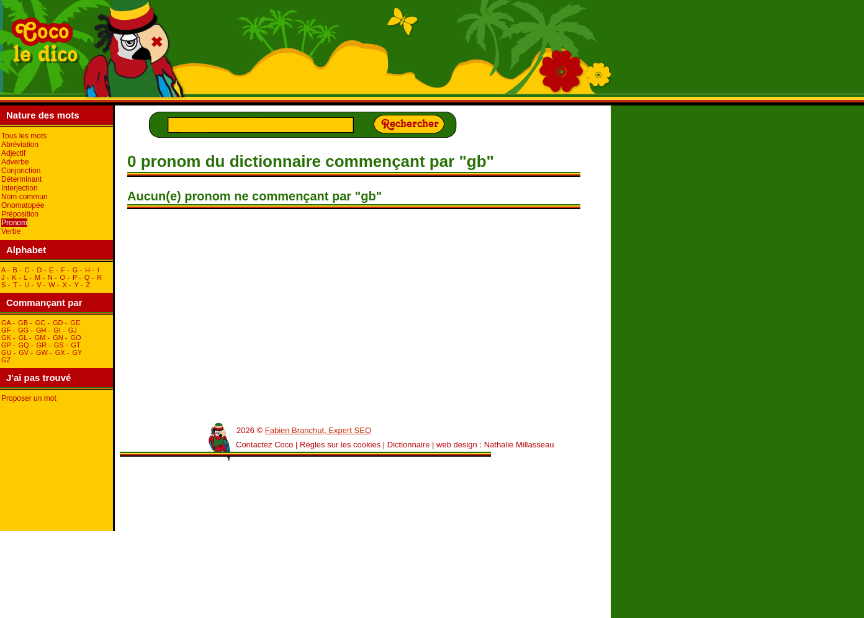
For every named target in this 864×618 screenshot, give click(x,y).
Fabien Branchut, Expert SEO (318, 430)
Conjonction (20, 170)
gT (75, 345)
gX (60, 352)
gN (58, 337)
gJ (72, 330)
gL (23, 337)
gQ (23, 345)
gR (41, 345)
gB (23, 322)
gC (40, 322)
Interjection (19, 188)
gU (6, 352)
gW (42, 352)
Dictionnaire (408, 444)
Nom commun (24, 196)
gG (23, 330)
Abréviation (19, 144)
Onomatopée (22, 205)
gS (59, 345)
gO (76, 337)
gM (40, 337)
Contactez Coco (265, 444)
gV (24, 352)
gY (77, 352)
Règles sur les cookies (340, 444)
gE (75, 322)
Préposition (19, 214)
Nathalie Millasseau (519, 444)
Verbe (10, 231)
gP (6, 345)
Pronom (14, 222)
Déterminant (21, 179)
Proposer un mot (28, 398)
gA (6, 322)
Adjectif (13, 153)
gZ (6, 360)
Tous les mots (24, 136)
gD (58, 322)
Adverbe (15, 162)
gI (57, 330)
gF (6, 330)
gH (41, 330)
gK (6, 337)
